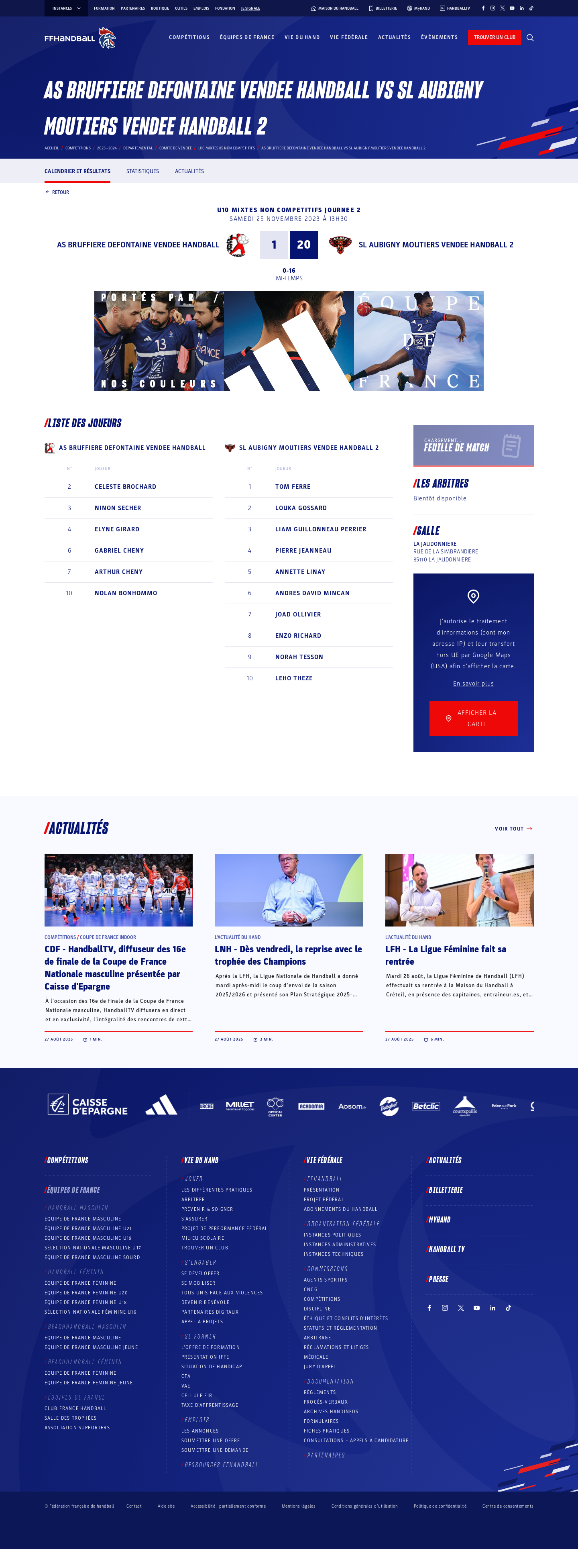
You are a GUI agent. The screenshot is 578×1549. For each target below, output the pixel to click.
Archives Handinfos (331, 1411)
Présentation (322, 1190)
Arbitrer (193, 1199)
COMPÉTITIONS (322, 1299)
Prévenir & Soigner (207, 1209)
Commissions (327, 1269)
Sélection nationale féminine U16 (90, 1312)
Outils (181, 8)
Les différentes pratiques (216, 1190)
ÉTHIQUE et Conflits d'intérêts (346, 1318)
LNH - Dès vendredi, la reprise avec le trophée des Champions (288, 955)
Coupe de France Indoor (108, 937)
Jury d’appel (320, 1366)
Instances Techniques (334, 1254)
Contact (134, 1506)
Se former (200, 1336)
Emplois (201, 8)
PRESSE (438, 1280)
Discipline (317, 1309)
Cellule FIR (196, 1395)
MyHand (440, 1220)
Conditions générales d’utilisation (365, 1506)
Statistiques (142, 171)
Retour (57, 192)
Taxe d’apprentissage (209, 1405)
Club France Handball (76, 1408)
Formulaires (321, 1421)
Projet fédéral (324, 1199)
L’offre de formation (210, 1347)
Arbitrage (317, 1338)
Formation (104, 8)
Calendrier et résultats (77, 171)
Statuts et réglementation (340, 1328)
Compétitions (189, 37)
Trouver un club (204, 1248)
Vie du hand (302, 37)
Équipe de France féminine (81, 1283)
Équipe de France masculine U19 (88, 1238)
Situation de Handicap (211, 1366)
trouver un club (494, 37)
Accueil (52, 148)
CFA (186, 1376)
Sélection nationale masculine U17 (93, 1248)
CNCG (310, 1289)
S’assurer (194, 1219)
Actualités (394, 37)
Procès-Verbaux (326, 1402)
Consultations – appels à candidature (356, 1440)
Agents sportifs (326, 1280)
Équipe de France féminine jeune (89, 1383)
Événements (439, 37)
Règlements (320, 1392)
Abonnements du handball (341, 1209)
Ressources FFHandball (222, 1465)
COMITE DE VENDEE (175, 148)
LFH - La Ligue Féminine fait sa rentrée (445, 955)
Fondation (225, 8)
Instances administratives (340, 1244)
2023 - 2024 (107, 148)
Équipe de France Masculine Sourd (92, 1257)
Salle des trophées (71, 1418)
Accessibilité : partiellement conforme (228, 1506)
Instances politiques (332, 1235)
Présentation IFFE (205, 1357)
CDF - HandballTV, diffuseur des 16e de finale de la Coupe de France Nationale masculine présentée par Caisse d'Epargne (115, 968)
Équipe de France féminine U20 (86, 1293)
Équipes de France (247, 37)
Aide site (166, 1506)
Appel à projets (202, 1322)
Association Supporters (77, 1428)
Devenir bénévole (205, 1302)
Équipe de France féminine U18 (86, 1302)
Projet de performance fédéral (224, 1228)
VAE (186, 1386)
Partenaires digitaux (210, 1312)
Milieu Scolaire (202, 1238)
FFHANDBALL (325, 1179)
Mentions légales (298, 1506)
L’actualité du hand (238, 937)
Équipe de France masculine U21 (88, 1228)
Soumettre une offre (210, 1440)
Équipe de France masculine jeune (91, 1347)
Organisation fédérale (343, 1224)
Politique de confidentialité (440, 1506)
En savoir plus (473, 684)
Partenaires (133, 8)
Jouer (194, 1179)
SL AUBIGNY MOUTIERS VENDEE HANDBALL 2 (436, 245)
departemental (138, 148)
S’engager (201, 1262)
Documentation (330, 1381)
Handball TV (447, 1250)
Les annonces (200, 1431)
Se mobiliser (198, 1283)
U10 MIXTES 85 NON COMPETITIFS (226, 148)
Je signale (250, 8)
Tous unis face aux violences (222, 1293)
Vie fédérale (349, 37)
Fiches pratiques (327, 1431)
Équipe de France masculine (83, 1219)
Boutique (160, 8)
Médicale (316, 1357)
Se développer (200, 1273)
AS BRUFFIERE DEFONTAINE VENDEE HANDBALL (138, 245)
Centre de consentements (507, 1506)
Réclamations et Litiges (336, 1347)
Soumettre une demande (214, 1450)
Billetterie (446, 1190)
